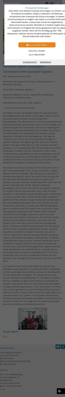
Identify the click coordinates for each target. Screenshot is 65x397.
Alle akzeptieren (37, 45)
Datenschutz (30, 62)
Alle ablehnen (37, 54)
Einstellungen (37, 50)
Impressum (45, 62)
